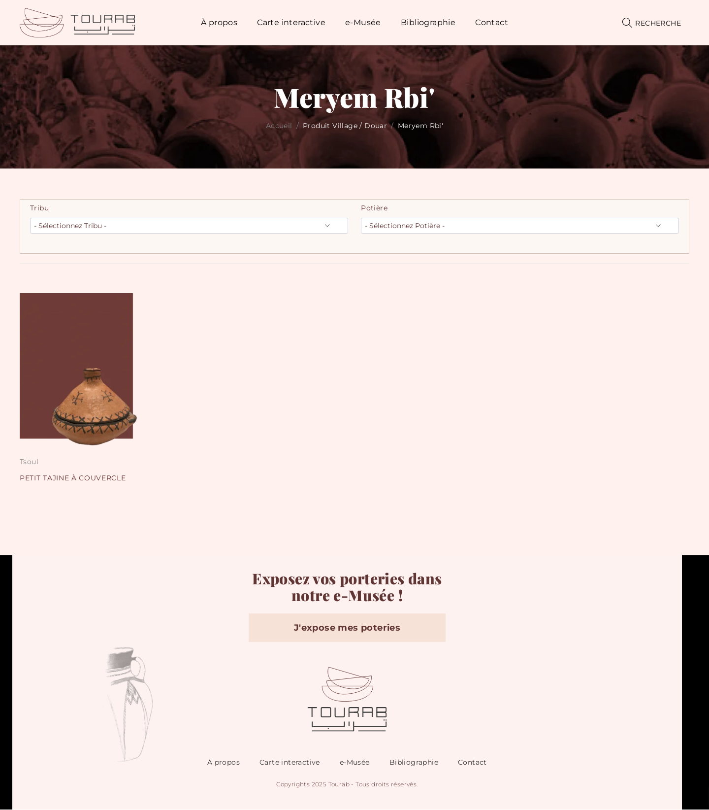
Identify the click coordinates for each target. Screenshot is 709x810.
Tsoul (29, 461)
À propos (223, 762)
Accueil (279, 125)
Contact (472, 762)
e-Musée (355, 762)
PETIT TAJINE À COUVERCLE (73, 477)
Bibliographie (413, 762)
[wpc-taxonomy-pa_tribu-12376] (189, 226)
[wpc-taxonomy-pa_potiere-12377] (520, 226)
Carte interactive (289, 762)
